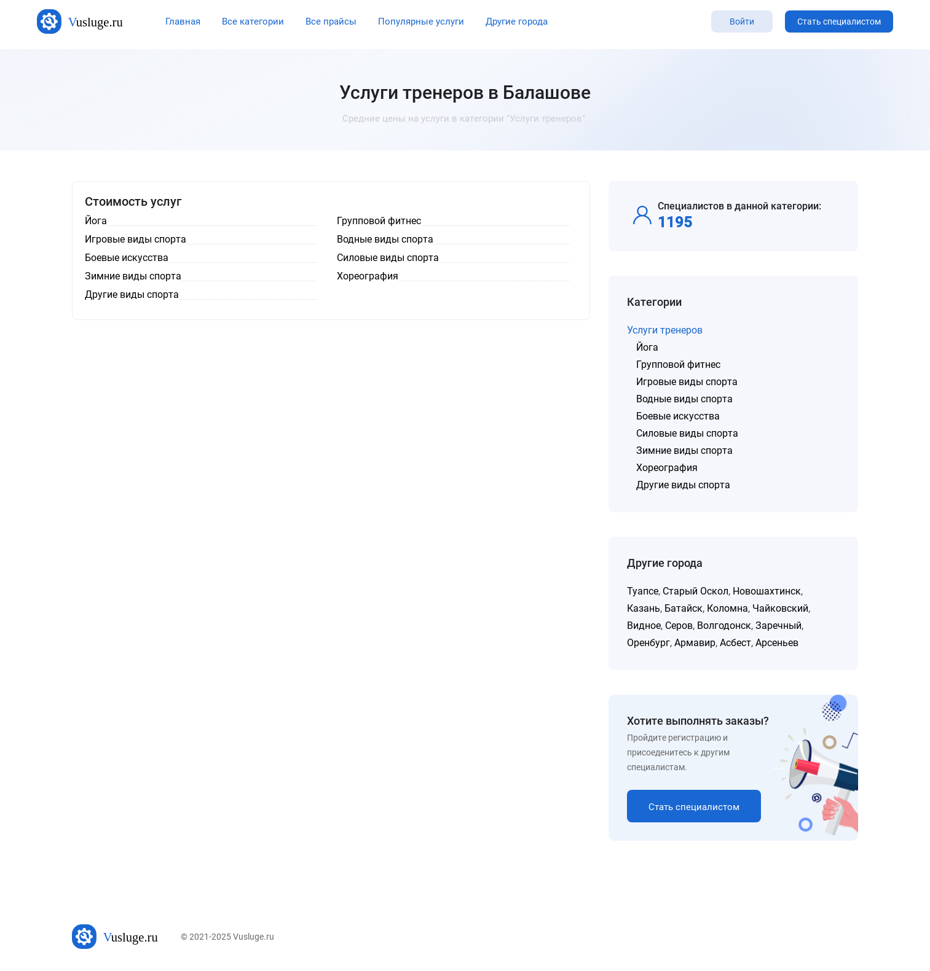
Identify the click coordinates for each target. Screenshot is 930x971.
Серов (679, 625)
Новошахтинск (767, 591)
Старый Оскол (695, 591)
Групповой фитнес (678, 364)
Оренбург (648, 643)
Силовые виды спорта (687, 433)
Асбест (735, 643)
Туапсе (642, 591)
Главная (182, 21)
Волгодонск (724, 625)
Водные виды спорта (684, 399)
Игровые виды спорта (687, 382)
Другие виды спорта (683, 485)
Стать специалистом (839, 21)
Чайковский (780, 608)
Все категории (253, 21)
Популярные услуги (421, 21)
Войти (742, 21)
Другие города (517, 21)
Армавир (694, 643)
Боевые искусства (678, 416)
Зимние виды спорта (684, 450)
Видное (644, 625)
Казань (643, 608)
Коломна (727, 608)
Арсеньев (776, 643)
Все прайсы (331, 21)
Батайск (683, 608)
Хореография (667, 468)
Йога (647, 347)
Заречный (778, 625)
